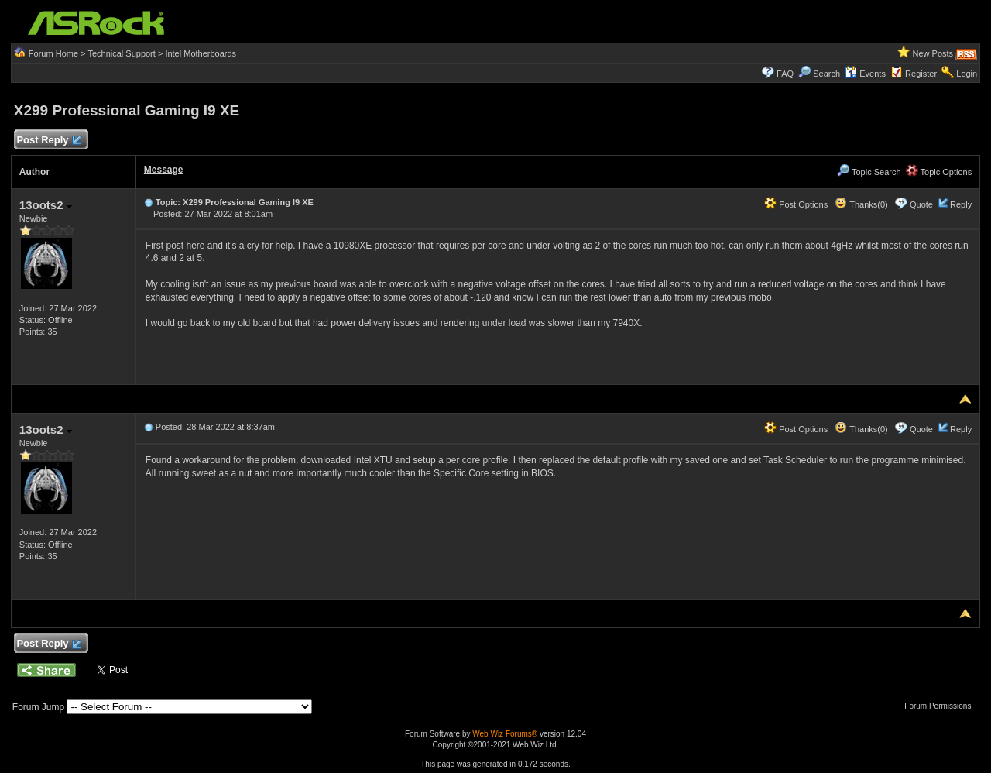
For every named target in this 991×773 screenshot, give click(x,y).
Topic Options (939, 172)
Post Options (796, 204)
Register (921, 73)
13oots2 (45, 204)
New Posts (933, 53)
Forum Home (53, 53)
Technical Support (121, 53)
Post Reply (49, 140)
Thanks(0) (861, 204)
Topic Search (868, 172)
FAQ (785, 73)
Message (163, 169)
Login (966, 73)
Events (865, 73)
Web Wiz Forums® (504, 734)
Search (826, 73)
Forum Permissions (941, 706)
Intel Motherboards (200, 53)
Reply (961, 204)
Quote (921, 204)
